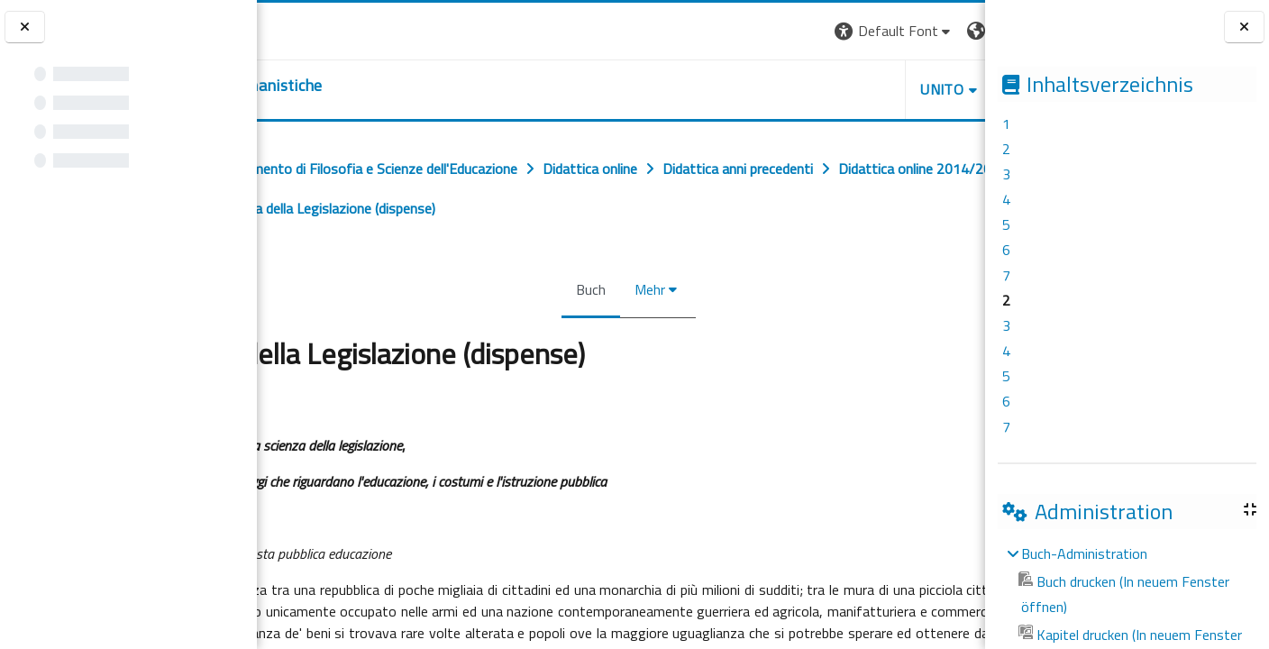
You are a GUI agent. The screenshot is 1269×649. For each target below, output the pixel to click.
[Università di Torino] (313, 29)
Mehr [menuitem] (642, 289)
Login (954, 30)
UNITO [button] (774, 89)
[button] (726, 31)
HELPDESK (876, 89)
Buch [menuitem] (583, 289)
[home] (367, 86)
